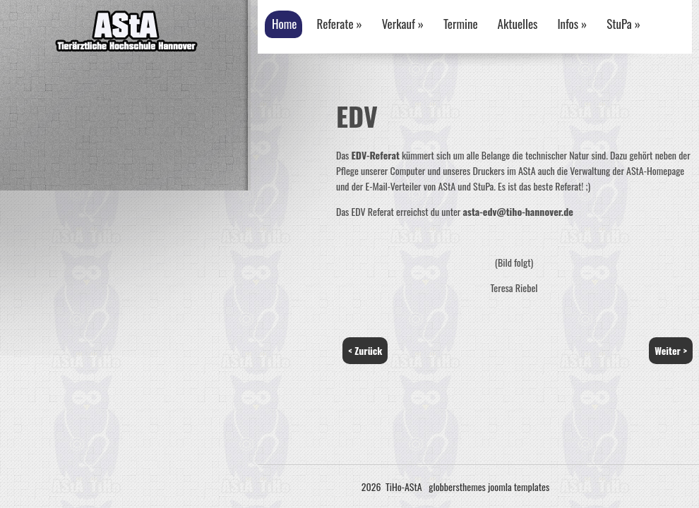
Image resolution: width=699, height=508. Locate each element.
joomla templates (518, 486)
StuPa (623, 23)
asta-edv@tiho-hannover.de (518, 211)
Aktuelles (518, 23)
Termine (460, 23)
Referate (339, 23)
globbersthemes (457, 486)
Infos (572, 23)
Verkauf (403, 23)
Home (284, 23)
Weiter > (671, 350)
